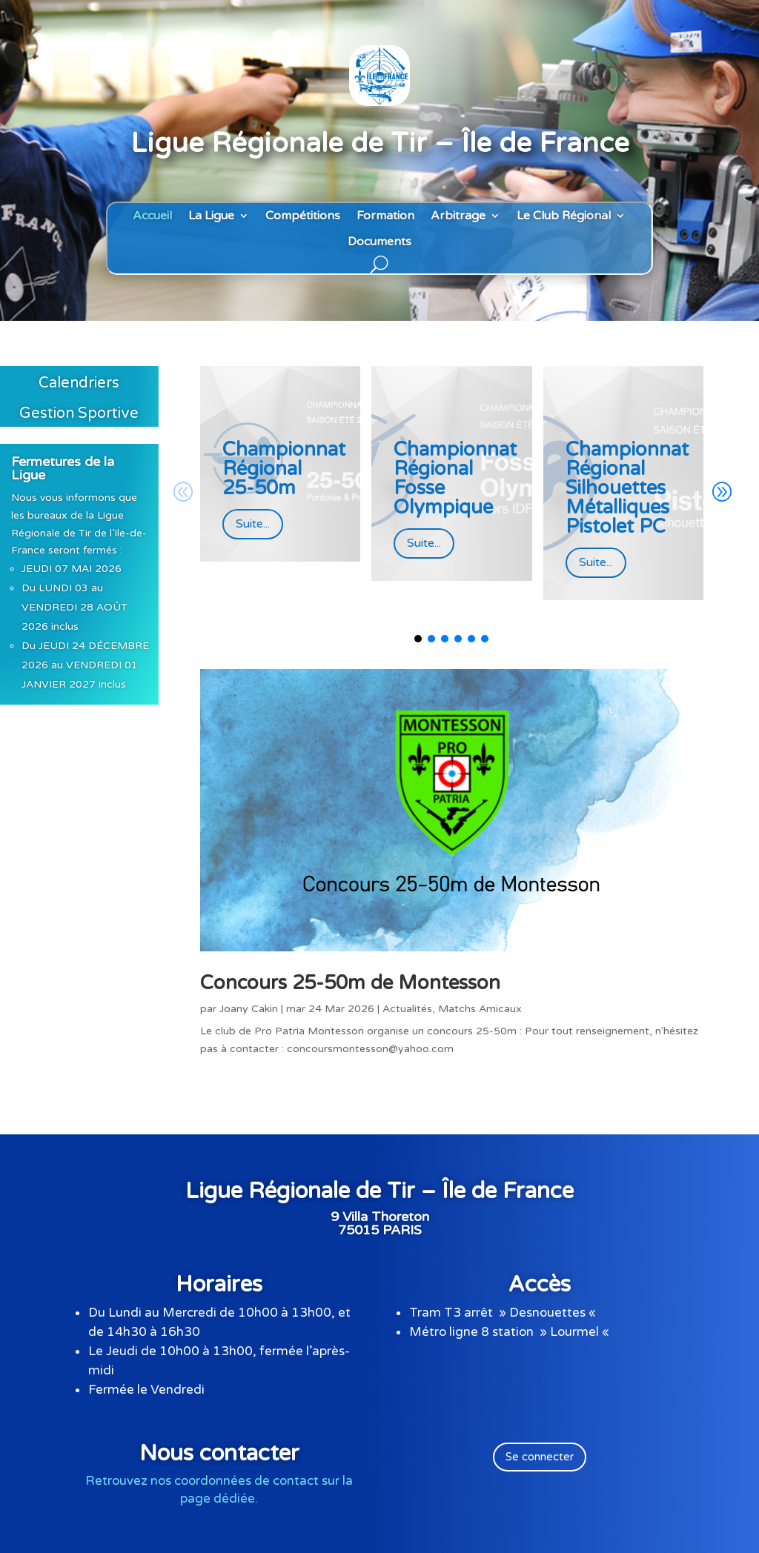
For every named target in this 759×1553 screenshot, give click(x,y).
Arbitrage (458, 216)
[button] (721, 492)
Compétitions (302, 216)
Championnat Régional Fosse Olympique (455, 478)
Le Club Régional (564, 216)
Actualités (407, 1008)
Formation (385, 216)
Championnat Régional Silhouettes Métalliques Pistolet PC (627, 488)
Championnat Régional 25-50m (283, 468)
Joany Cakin (248, 1008)
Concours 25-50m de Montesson (350, 982)
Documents (379, 242)
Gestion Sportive (79, 413)
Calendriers (79, 383)
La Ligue (211, 216)
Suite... (253, 523)
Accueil (152, 216)
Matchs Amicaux (480, 1008)
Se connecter (540, 1456)
